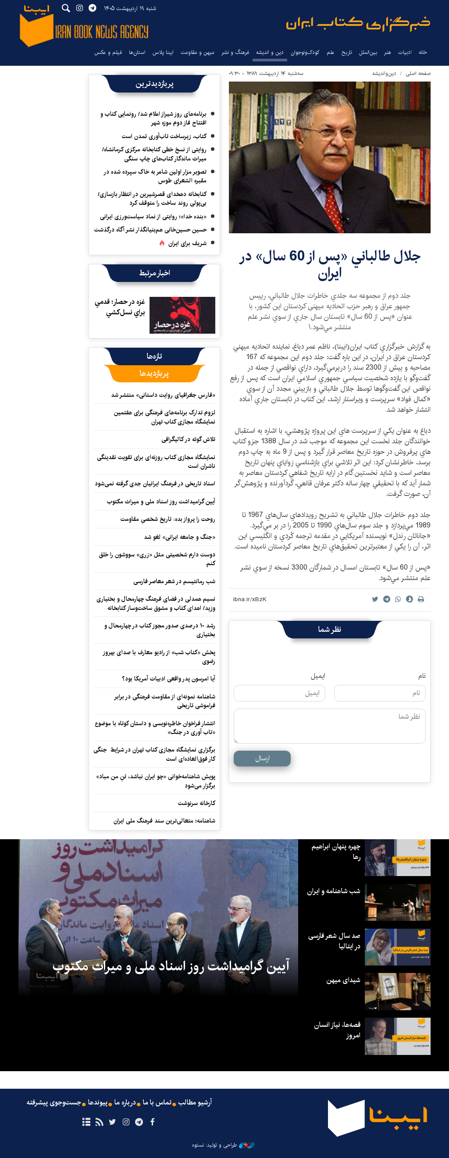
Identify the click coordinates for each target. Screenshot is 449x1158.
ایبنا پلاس (163, 52)
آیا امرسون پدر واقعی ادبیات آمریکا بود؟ (168, 679)
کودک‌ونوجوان (305, 52)
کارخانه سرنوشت (196, 803)
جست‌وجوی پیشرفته (54, 1102)
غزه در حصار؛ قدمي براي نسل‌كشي (120, 307)
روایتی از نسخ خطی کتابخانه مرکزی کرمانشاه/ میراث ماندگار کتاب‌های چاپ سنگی (154, 154)
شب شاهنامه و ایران (333, 891)
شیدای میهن (343, 980)
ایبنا (358, 24)
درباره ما (125, 1102)
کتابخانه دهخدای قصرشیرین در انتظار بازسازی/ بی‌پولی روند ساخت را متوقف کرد (152, 198)
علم (331, 52)
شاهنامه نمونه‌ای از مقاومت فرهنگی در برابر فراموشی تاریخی (164, 701)
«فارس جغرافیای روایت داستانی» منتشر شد (163, 395)
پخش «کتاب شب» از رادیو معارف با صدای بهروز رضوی (159, 657)
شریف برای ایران (187, 243)
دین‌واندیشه (384, 73)
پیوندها (97, 1102)
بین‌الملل (368, 52)
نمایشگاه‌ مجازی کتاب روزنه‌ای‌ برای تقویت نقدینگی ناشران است (156, 462)
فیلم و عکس (108, 52)
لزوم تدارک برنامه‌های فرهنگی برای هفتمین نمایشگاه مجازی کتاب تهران (164, 417)
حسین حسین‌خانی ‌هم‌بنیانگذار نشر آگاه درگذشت (150, 230)
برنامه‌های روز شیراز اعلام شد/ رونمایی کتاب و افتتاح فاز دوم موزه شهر (153, 118)
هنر (387, 52)
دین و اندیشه (270, 52)
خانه (423, 52)
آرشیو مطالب (195, 1102)
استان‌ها (137, 52)
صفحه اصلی (418, 73)
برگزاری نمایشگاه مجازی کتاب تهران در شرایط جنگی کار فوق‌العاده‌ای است (154, 754)
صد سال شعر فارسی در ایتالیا (333, 941)
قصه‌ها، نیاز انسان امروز (337, 1030)
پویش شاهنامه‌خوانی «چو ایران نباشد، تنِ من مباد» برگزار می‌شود (155, 781)
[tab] (154, 356)
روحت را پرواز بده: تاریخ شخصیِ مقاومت (168, 519)
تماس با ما (157, 1102)
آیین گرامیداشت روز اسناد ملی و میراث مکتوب (161, 501)
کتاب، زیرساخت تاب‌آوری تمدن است (164, 136)
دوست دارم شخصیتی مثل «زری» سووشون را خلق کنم (157, 559)
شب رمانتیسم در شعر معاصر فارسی (174, 581)
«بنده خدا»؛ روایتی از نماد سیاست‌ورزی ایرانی (153, 216)
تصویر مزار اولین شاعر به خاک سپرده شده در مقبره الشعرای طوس (155, 176)
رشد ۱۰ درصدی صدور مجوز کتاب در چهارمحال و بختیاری (159, 630)
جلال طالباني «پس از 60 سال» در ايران (330, 265)
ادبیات (405, 52)
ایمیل (318, 676)
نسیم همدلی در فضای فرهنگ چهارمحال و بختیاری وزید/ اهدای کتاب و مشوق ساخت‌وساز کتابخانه (155, 603)
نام (422, 676)
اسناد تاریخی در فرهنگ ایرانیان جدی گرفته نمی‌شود (155, 483)
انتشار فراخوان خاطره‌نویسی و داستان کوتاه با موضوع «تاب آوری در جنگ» (155, 728)
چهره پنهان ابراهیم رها (335, 852)
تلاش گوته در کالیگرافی (188, 439)
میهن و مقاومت (197, 52)
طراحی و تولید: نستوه (223, 1145)
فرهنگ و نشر (235, 52)
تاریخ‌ (347, 52)
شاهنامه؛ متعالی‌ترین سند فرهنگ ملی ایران (164, 821)
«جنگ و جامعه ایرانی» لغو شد (179, 537)
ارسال (262, 758)
